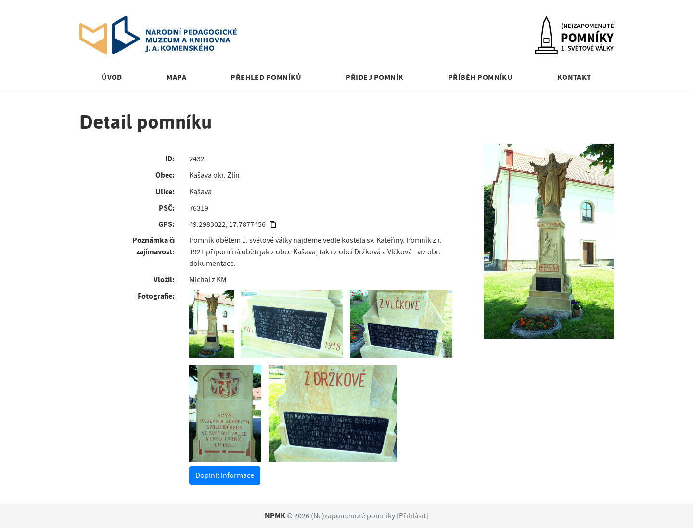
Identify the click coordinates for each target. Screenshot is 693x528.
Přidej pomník (374, 77)
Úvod (112, 77)
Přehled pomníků (266, 77)
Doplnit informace (224, 475)
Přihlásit (412, 516)
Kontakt (574, 77)
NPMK (275, 516)
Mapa (176, 77)
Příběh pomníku (480, 77)
